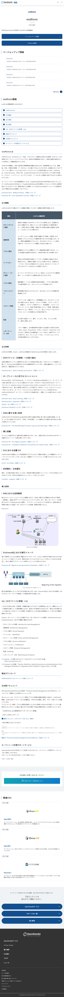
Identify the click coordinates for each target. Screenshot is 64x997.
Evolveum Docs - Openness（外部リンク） (15, 401)
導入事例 (32, 921)
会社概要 (4, 989)
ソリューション (8, 945)
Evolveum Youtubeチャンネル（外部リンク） (16, 407)
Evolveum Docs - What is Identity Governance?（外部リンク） (22, 370)
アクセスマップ (5, 986)
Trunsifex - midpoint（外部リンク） (13, 479)
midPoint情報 (32, 43)
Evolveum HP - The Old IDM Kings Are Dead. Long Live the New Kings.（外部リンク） (29, 426)
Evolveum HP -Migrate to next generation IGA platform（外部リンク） (25, 565)
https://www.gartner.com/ (13, 661)
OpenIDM (7, 819)
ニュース (6, 963)
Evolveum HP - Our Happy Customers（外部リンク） (19, 442)
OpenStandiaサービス (32, 907)
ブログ (6, 958)
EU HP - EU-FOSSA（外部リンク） (13, 463)
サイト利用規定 (5, 973)
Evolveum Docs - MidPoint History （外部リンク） (18, 193)
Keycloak (5, 509)
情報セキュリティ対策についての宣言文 (11, 981)
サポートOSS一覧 (7, 759)
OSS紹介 (6, 954)
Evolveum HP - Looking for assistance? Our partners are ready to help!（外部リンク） (30, 445)
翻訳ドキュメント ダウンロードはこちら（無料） (19, 719)
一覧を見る (55, 92)
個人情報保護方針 (6, 975)
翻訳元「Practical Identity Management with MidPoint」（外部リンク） (25, 738)
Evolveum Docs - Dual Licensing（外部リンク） (17, 398)
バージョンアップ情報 (32, 36)
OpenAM (7, 846)
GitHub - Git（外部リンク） (10, 404)
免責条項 (4, 970)
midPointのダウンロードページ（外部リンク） (16, 678)
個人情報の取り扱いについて (8, 978)
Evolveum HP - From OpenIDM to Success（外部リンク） (20, 196)
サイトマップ (5, 983)
